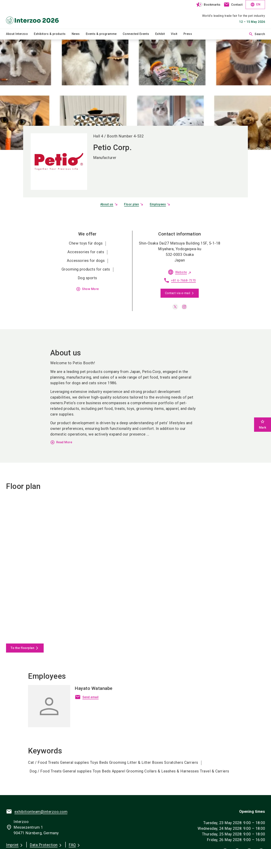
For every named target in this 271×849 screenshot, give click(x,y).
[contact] (233, 4)
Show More (87, 289)
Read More (61, 442)
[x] (175, 307)
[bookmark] (207, 4)
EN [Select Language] (255, 4)
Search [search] (257, 34)
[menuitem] (20, 34)
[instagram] (184, 307)
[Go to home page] (36, 14)
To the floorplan (22, 648)
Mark (262, 424)
